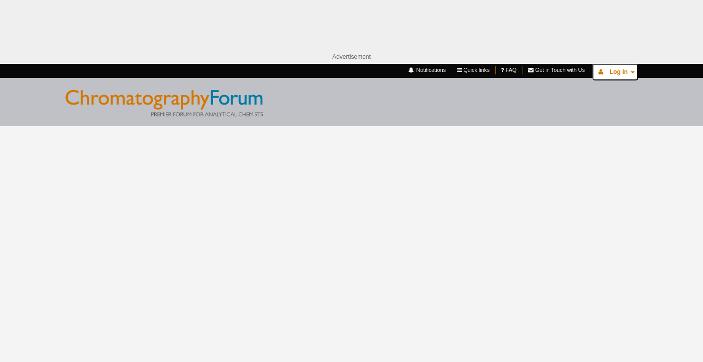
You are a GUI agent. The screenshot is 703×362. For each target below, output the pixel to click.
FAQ (509, 70)
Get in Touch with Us (556, 70)
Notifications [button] (427, 70)
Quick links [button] (473, 70)
